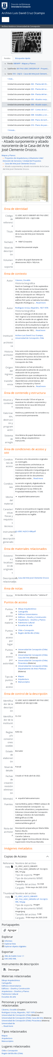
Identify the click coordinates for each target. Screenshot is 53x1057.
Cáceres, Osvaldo (22, 280)
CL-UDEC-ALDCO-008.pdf (25, 531)
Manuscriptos (24, 682)
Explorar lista (9, 943)
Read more (41, 302)
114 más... (11, 130)
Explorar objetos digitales (14, 946)
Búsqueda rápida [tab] (22, 58)
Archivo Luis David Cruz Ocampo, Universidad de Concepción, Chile (29, 336)
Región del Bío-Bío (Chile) (28, 633)
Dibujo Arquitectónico (27, 609)
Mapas (21, 676)
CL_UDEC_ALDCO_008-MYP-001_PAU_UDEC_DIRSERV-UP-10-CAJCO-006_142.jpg (31, 899)
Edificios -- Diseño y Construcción (32, 617)
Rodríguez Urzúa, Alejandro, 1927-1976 (31, 308)
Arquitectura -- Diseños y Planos (32, 619)
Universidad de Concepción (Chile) (32, 649)
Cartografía (23, 611)
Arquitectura (23, 679)
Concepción (29, 630)
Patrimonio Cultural (26, 622)
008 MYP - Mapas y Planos (24, 63)
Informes (7, 941)
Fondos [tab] (7, 58)
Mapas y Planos (8, 155)
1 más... (10, 79)
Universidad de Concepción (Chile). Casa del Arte (22, 1018)
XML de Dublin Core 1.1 (13, 956)
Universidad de (8, 1023)
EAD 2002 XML (9, 958)
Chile (20, 630)
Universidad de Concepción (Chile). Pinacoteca (21, 1020)
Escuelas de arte (25, 625)
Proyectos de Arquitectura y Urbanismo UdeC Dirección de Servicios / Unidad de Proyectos (23, 159)
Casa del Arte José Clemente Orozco (20, 163)
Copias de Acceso (15, 856)
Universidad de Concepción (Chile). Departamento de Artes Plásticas (33, 667)
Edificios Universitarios (28, 614)
